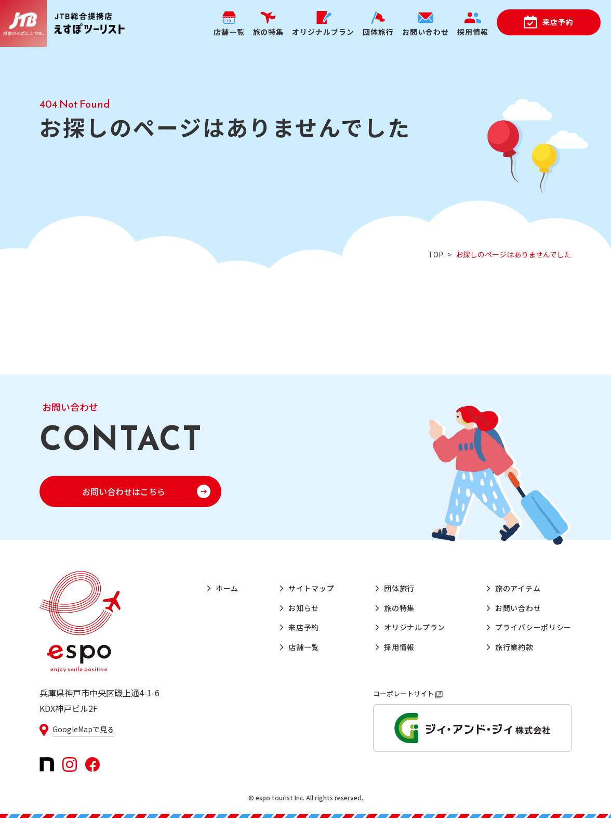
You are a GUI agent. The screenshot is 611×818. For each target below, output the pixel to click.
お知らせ (303, 608)
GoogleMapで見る (83, 729)
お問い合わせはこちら (123, 491)
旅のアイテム (517, 588)
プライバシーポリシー (533, 627)
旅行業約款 (514, 647)
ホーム (227, 588)
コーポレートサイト (408, 693)
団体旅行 (399, 588)
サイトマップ (311, 588)
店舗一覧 (303, 647)
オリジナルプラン (414, 627)
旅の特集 (399, 608)
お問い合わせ (518, 608)
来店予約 (558, 22)
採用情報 (399, 647)
